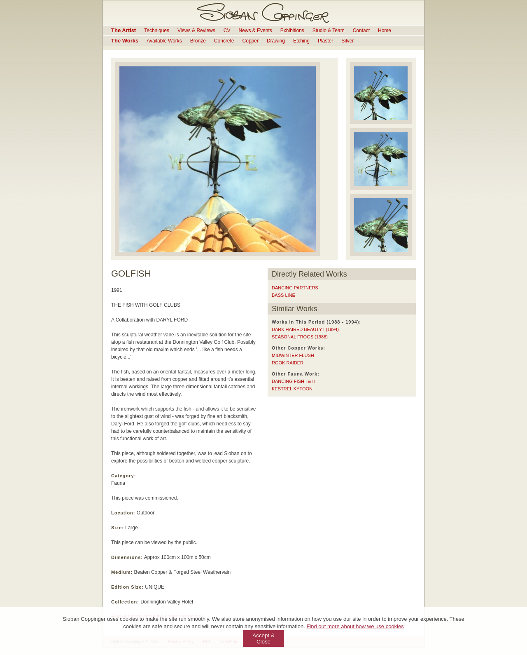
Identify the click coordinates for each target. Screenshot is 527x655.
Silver (347, 41)
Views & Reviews (196, 30)
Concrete (224, 41)
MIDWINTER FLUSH (293, 355)
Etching (301, 41)
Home (384, 30)
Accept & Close (263, 638)
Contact (361, 30)
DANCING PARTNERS (295, 287)
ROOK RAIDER (287, 362)
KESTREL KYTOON (292, 388)
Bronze (198, 41)
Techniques (156, 30)
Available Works (164, 41)
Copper (251, 41)
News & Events (255, 30)
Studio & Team (328, 30)
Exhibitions (292, 30)
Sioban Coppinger (263, 12)
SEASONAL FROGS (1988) (300, 336)
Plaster (325, 41)
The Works (124, 41)
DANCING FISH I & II (293, 381)
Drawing (276, 41)
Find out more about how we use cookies (354, 626)
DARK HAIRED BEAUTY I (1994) (305, 329)
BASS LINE (283, 295)
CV (227, 30)
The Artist (123, 30)
